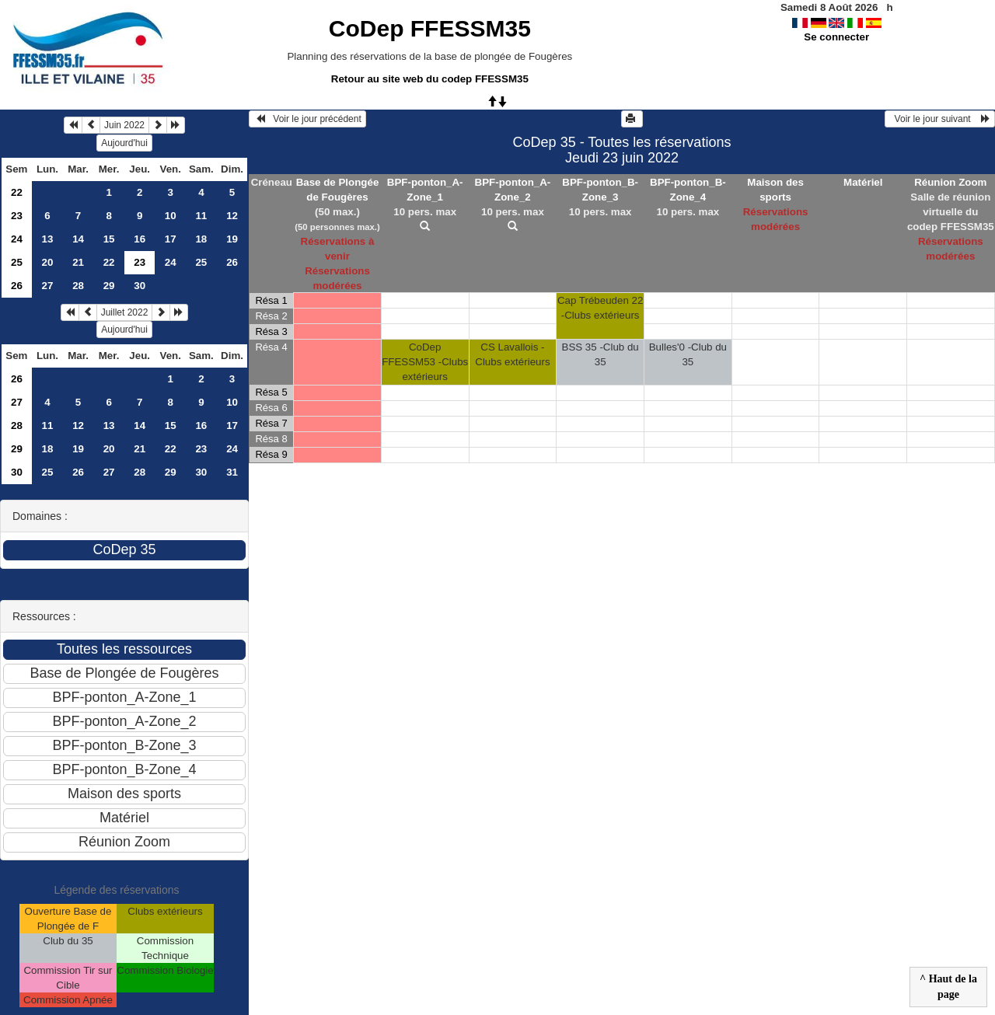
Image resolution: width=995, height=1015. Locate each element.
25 (17, 262)
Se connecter (836, 37)
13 (48, 239)
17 (170, 239)
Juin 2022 (124, 125)
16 (139, 239)
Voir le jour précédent (307, 118)
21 (78, 262)
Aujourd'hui (124, 143)
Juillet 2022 (124, 312)
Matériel (862, 182)
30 (139, 285)
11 (201, 215)
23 (17, 215)
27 (48, 285)
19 (232, 239)
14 (78, 239)
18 (201, 239)
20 (48, 262)
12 (232, 215)
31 (232, 472)
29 (109, 285)
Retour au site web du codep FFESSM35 (430, 79)
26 (232, 262)
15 (109, 239)
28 (78, 285)
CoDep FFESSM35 (430, 28)
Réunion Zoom (950, 182)
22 (17, 192)
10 (170, 215)
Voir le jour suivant (939, 118)
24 (17, 239)
